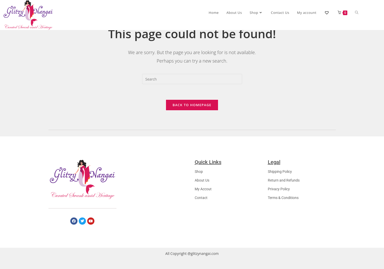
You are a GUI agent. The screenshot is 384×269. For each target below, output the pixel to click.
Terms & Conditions (283, 202)
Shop (199, 176)
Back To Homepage (192, 109)
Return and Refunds (284, 185)
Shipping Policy (280, 176)
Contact (201, 202)
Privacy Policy (279, 194)
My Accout (203, 194)
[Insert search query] (192, 83)
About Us (202, 185)
